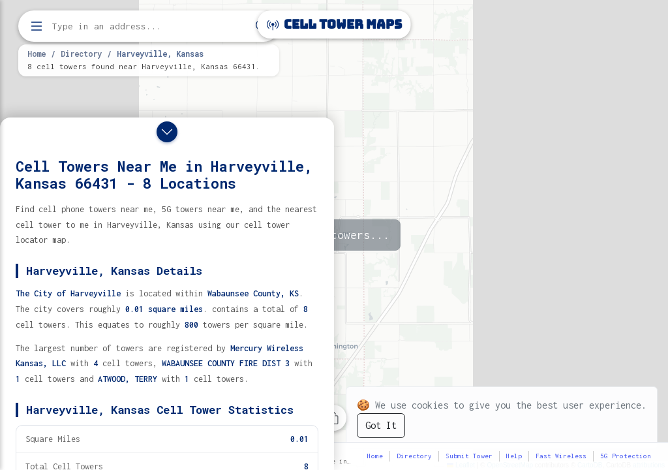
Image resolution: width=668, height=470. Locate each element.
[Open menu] (36, 26)
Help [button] (514, 456)
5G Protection (625, 456)
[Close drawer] (167, 131)
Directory (81, 53)
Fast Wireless (561, 456)
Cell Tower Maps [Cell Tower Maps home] (334, 24)
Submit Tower (469, 456)
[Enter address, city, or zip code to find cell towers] (150, 26)
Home (36, 53)
